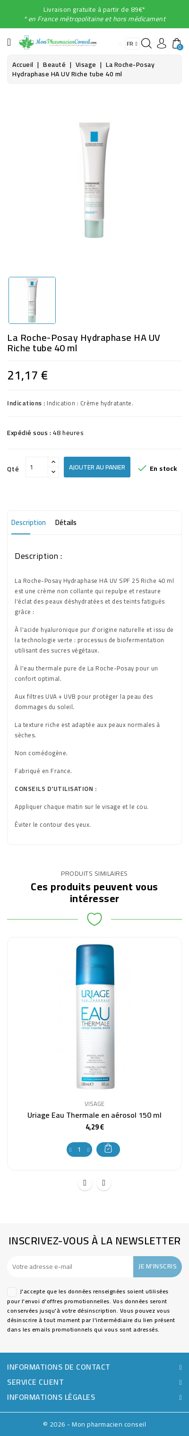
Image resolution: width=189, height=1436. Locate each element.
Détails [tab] (66, 522)
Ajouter (108, 1148)
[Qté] (37, 467)
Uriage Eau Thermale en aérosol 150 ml (94, 1115)
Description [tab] (28, 522)
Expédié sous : (29, 432)
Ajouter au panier (97, 467)
